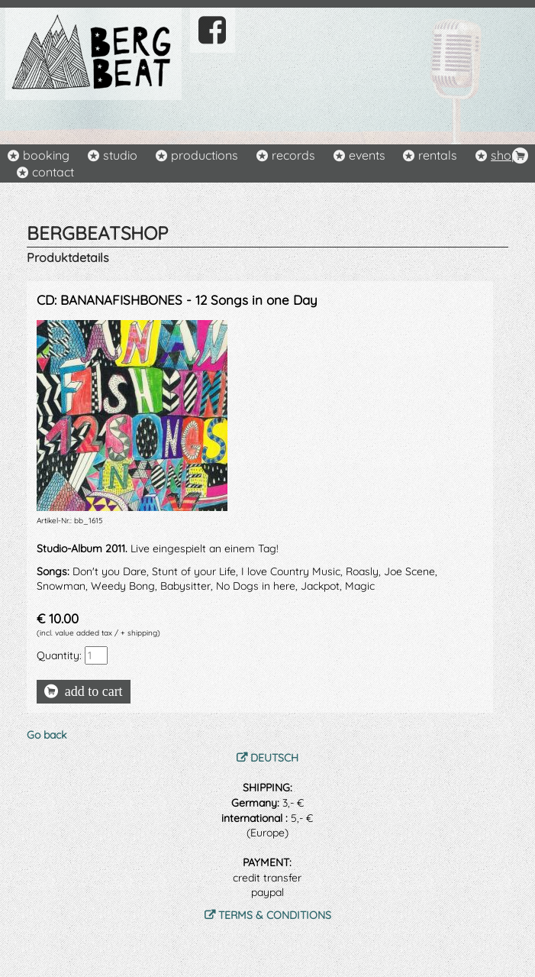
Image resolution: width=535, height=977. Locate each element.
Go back (46, 735)
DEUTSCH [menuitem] (274, 758)
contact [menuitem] (53, 172)
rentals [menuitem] (437, 155)
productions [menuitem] (204, 155)
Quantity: (59, 655)
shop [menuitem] (505, 155)
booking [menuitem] (46, 155)
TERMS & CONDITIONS (274, 915)
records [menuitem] (293, 155)
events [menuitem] (367, 155)
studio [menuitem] (120, 155)
